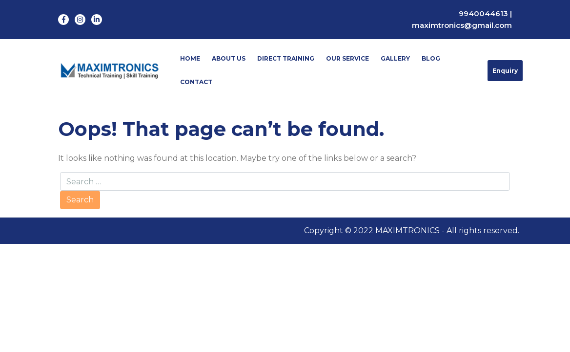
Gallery (395, 58)
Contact (196, 82)
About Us (228, 58)
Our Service (347, 58)
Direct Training (285, 58)
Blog (431, 58)
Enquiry (505, 70)
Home (190, 58)
